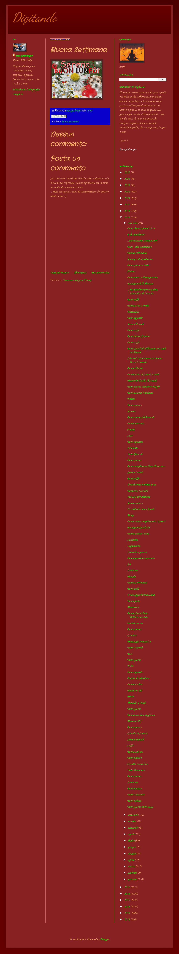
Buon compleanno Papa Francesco (146, 466)
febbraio (132, 873)
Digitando (35, 17)
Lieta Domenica (136, 770)
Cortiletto (132, 540)
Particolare (133, 312)
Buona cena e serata (138, 305)
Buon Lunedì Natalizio (140, 393)
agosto (132, 834)
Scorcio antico (135, 503)
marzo (132, 866)
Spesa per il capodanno (139, 259)
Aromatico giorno (136, 552)
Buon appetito (135, 318)
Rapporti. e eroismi (137, 491)
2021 (127, 198)
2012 (127, 919)
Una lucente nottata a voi (141, 484)
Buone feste (133, 601)
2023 (127, 185)
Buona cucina (134, 684)
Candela (131, 635)
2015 (127, 900)
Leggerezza (133, 546)
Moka (130, 515)
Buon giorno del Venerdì (140, 417)
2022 (127, 191)
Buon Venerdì (135, 647)
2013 (127, 913)
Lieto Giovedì (134, 454)
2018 (127, 217)
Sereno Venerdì (135, 324)
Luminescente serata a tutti (142, 240)
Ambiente (132, 448)
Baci (129, 654)
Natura (131, 271)
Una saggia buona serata (141, 595)
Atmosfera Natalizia (138, 497)
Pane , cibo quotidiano (139, 247)
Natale (131, 399)
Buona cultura (135, 751)
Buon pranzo (134, 405)
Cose (129, 435)
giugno (132, 847)
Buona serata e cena (138, 533)
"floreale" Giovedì (136, 703)
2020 (127, 204)
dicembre (133, 223)
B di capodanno (135, 234)
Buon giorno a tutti (138, 265)
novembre (133, 815)
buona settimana (70, 121)
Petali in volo (134, 690)
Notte (130, 666)
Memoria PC (134, 721)
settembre (133, 827)
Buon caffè (133, 299)
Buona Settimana (136, 253)
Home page (80, 272)
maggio (132, 853)
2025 (127, 172)
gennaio (133, 879)
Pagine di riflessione (138, 678)
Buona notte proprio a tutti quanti (146, 521)
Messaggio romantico (139, 641)
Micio (130, 696)
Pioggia (131, 576)
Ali (129, 564)
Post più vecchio (100, 272)
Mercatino (133, 607)
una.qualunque (24, 55)
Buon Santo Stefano (138, 336)
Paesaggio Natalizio (138, 527)
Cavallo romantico (137, 764)
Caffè (130, 745)
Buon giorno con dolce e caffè (143, 386)
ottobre (132, 821)
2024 (127, 179)
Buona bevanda (135, 423)
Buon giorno (134, 460)
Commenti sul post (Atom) (76, 280)
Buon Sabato (134, 800)
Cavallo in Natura (137, 733)
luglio (131, 840)
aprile (131, 860)
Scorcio (131, 411)
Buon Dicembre (135, 794)
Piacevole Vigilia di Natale (142, 380)
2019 (127, 211)
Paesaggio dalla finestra (140, 283)
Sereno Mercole (135, 739)
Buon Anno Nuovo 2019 (141, 228)
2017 (127, 887)
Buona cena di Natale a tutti (142, 374)
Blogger (104, 939)
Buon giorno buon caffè (140, 807)
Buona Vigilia (135, 368)
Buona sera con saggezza (141, 715)
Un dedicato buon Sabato (141, 509)
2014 (127, 906)
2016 (127, 893)
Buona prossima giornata (141, 558)
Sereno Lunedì (135, 472)
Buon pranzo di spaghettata (142, 277)
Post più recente (59, 272)
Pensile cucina (135, 623)
